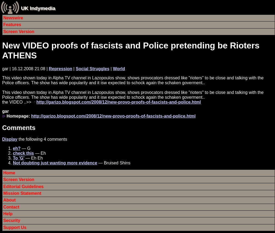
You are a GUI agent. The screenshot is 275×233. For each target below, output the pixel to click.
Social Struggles (92, 68)
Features (12, 24)
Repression (60, 68)
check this (23, 153)
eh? (16, 148)
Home (9, 173)
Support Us (14, 227)
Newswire (13, 18)
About (9, 200)
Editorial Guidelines (23, 186)
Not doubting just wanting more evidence (55, 163)
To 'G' (18, 158)
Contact (11, 207)
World (119, 68)
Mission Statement (22, 193)
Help (8, 213)
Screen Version (18, 31)
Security (11, 220)
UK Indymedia (38, 8)
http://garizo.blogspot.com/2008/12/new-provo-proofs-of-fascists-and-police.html (118, 102)
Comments (18, 127)
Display (9, 139)
